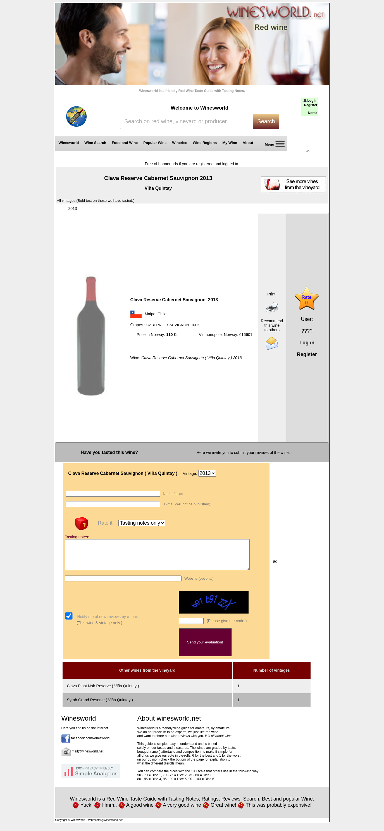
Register (310, 105)
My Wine (229, 143)
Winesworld (69, 143)
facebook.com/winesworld (90, 744)
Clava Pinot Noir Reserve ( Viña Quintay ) (103, 692)
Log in (312, 101)
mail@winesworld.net (88, 757)
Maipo (150, 314)
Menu (273, 145)
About (249, 143)
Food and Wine (125, 143)
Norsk (312, 113)
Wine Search (95, 143)
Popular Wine (154, 143)
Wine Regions (205, 143)
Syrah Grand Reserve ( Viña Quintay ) (100, 706)
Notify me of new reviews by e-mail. (107, 622)
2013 (72, 208)
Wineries (179, 143)
